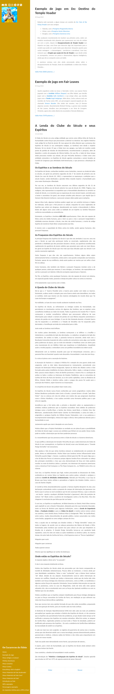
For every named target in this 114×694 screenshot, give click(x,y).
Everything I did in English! (11, 670)
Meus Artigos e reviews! (11, 658)
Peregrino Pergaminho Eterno (63, 29)
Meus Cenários (8, 664)
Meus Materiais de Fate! (11, 678)
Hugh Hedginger (54, 98)
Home (5, 652)
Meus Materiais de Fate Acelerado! (14, 672)
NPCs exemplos (8, 684)
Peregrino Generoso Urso (61, 34)
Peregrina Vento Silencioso (61, 31)
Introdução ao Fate (9, 681)
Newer (80, 670)
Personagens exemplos (10, 687)
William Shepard (57, 93)
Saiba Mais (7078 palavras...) (44, 116)
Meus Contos (7, 667)
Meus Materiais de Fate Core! (13, 675)
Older (50, 670)
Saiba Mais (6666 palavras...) (44, 72)
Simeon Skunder (50, 103)
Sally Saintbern (55, 96)
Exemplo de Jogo (8, 655)
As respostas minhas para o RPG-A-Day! (16, 690)
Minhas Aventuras (9, 661)
